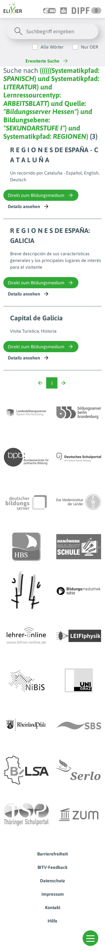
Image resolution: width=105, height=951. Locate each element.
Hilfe (52, 920)
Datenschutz (52, 880)
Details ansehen (29, 206)
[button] (90, 938)
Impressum (52, 894)
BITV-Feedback (52, 867)
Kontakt (52, 907)
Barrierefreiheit (52, 853)
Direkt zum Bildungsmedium (41, 195)
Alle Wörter (52, 46)
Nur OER (89, 46)
